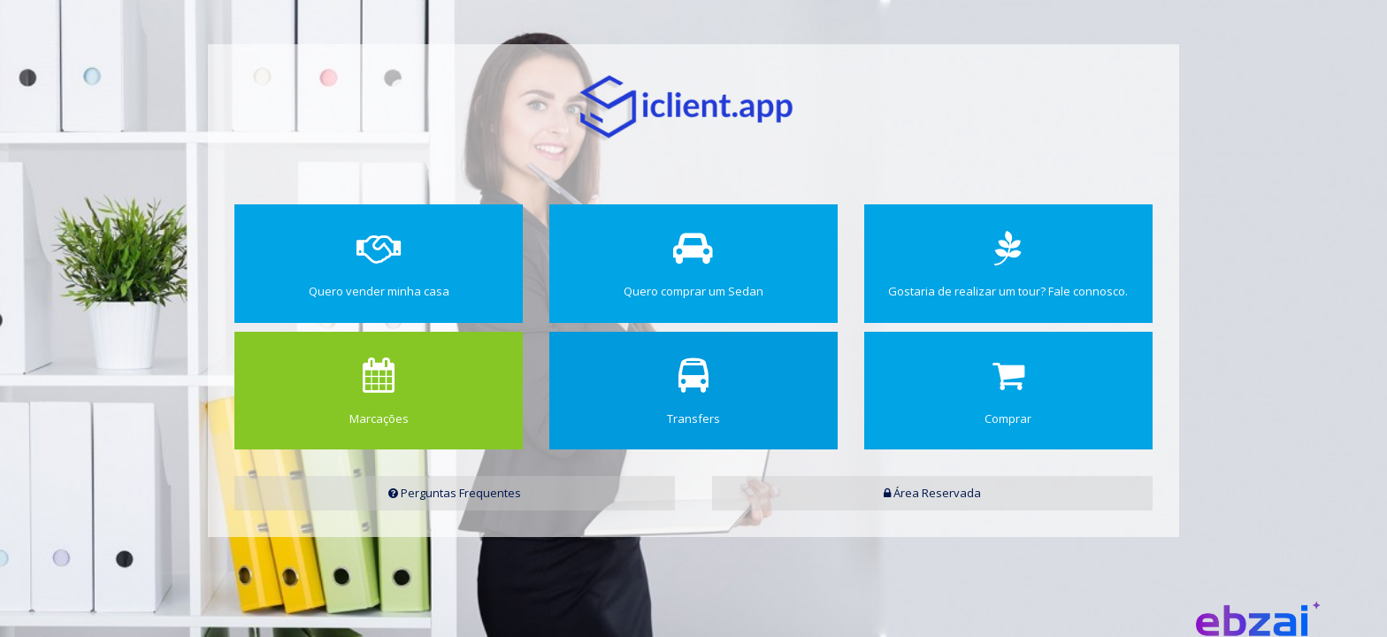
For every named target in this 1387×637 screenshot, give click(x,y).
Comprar (1008, 392)
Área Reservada (932, 493)
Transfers (693, 392)
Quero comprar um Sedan (693, 265)
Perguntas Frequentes (454, 493)
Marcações (378, 392)
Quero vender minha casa (378, 265)
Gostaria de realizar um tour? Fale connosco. (1008, 265)
